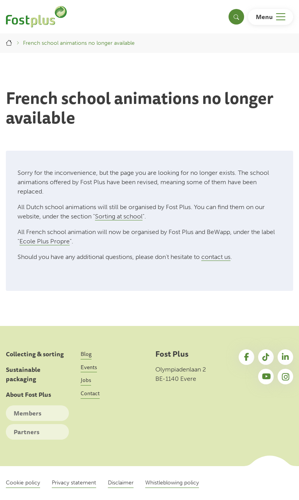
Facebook (246, 357)
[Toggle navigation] (270, 17)
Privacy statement (74, 482)
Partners (26, 432)
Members (27, 413)
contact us (215, 257)
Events (89, 367)
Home (9, 43)
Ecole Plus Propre (44, 241)
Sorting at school (118, 216)
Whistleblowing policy (172, 482)
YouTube (266, 376)
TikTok (266, 357)
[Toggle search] (236, 17)
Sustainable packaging (23, 374)
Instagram (285, 376)
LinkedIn (285, 357)
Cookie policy (23, 482)
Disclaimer (121, 482)
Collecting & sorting (35, 354)
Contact (90, 393)
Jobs (86, 380)
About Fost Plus (28, 395)
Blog (86, 354)
